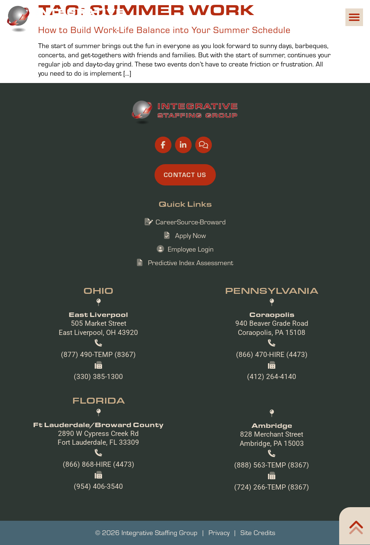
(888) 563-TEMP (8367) (271, 465)
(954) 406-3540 (98, 486)
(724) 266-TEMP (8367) (271, 487)
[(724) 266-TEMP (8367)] (271, 475)
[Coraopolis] (271, 302)
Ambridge (271, 425)
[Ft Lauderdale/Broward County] (98, 412)
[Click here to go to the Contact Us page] (185, 174)
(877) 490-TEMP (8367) (98, 354)
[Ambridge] (271, 413)
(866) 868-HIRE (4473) (98, 464)
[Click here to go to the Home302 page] (354, 526)
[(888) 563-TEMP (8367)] (271, 453)
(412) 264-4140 (271, 376)
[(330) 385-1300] (98, 365)
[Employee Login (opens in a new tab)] (185, 249)
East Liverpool (98, 314)
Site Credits (257, 532)
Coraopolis (271, 314)
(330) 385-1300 (98, 376)
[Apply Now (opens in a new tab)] (185, 235)
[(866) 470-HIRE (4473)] (271, 343)
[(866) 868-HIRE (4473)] (98, 452)
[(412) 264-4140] (271, 365)
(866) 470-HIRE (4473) (272, 354)
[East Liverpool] (98, 302)
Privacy (218, 532)
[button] (354, 17)
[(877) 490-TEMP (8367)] (98, 343)
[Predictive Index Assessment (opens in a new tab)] (185, 262)
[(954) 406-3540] (98, 475)
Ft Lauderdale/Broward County (98, 424)
